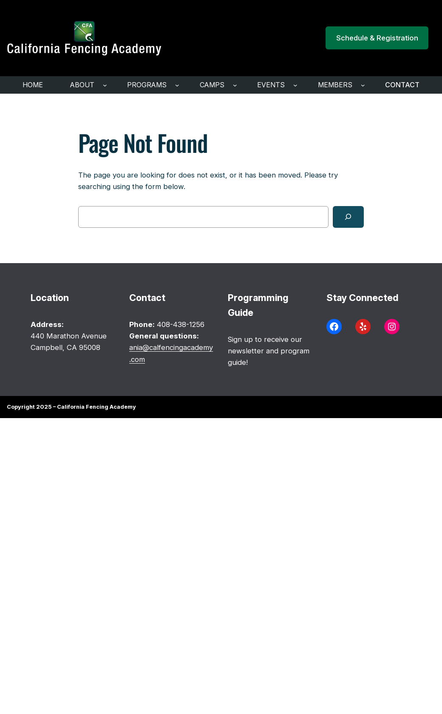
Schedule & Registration (377, 38)
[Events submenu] (295, 85)
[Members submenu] (363, 85)
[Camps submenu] (235, 85)
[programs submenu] (177, 85)
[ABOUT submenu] (105, 85)
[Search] (348, 217)
